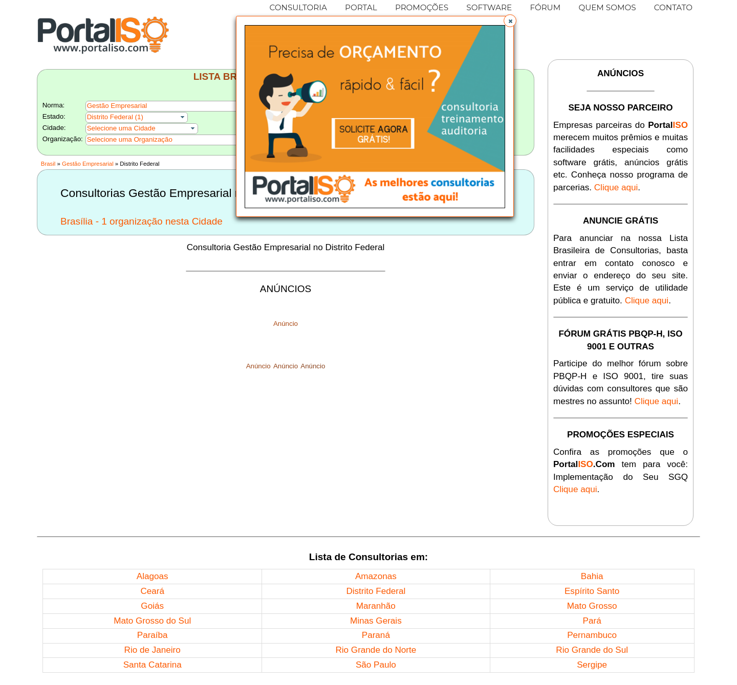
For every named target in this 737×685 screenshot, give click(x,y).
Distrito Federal (375, 591)
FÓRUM (545, 7)
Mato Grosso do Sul (152, 621)
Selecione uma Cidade (121, 128)
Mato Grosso (592, 606)
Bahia (592, 576)
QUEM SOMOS (607, 7)
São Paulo (376, 665)
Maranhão (376, 606)
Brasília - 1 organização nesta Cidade (141, 221)
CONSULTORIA (298, 7)
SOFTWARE (489, 7)
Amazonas (376, 576)
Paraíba (152, 635)
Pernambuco (592, 635)
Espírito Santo (592, 591)
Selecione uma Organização (129, 139)
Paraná (376, 635)
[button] (510, 20)
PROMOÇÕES (421, 7)
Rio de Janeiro (152, 650)
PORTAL (361, 7)
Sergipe (592, 665)
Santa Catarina (152, 665)
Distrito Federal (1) (115, 117)
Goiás (152, 606)
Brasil (48, 164)
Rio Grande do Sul (592, 650)
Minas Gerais (376, 621)
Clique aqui (616, 187)
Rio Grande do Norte (375, 650)
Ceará (152, 591)
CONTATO (673, 7)
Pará (592, 621)
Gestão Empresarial (88, 164)
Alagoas (152, 576)
